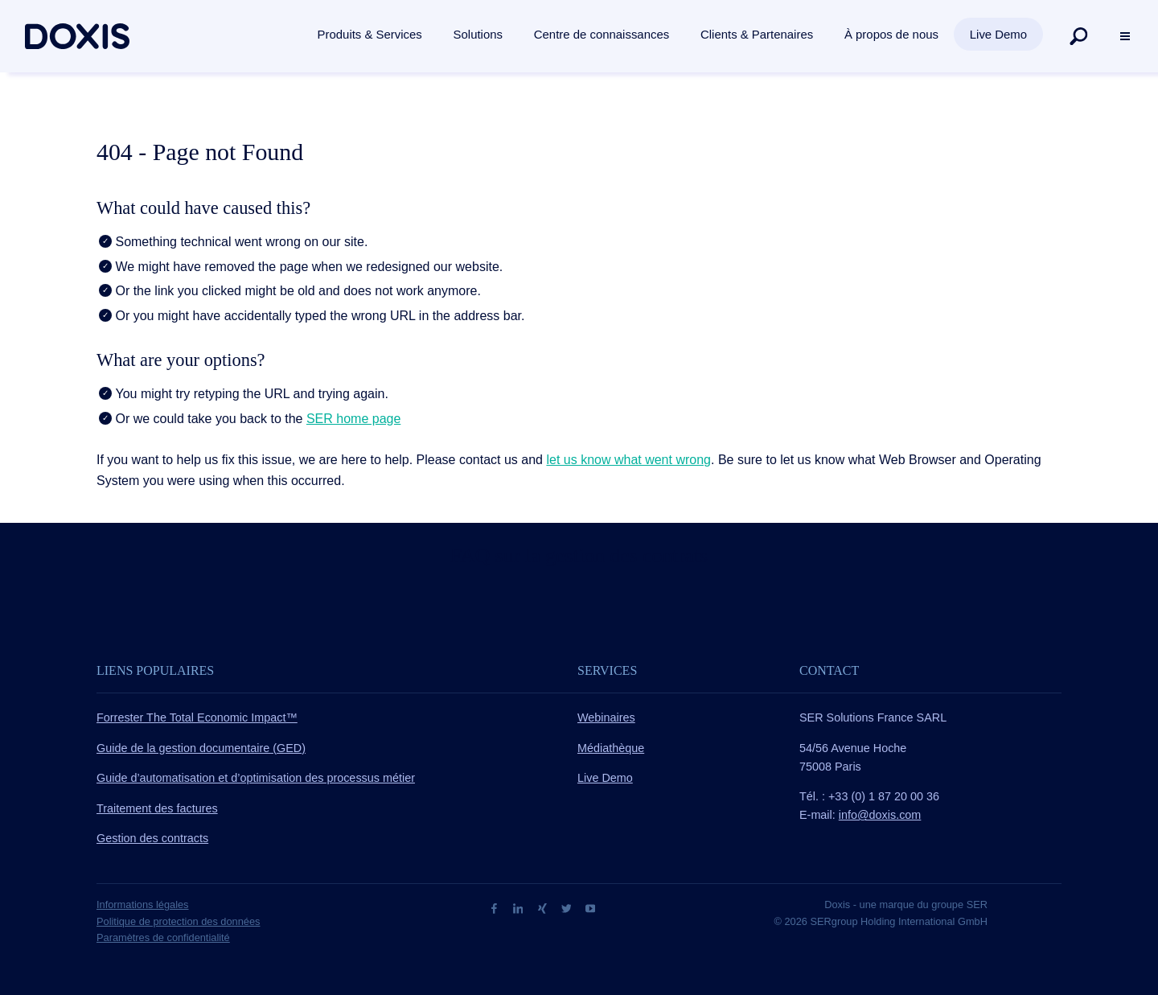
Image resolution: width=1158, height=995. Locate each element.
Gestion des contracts (152, 838)
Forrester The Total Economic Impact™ (197, 717)
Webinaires (606, 717)
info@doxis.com (880, 814)
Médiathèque (610, 748)
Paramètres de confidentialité (163, 937)
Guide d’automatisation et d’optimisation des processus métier (255, 777)
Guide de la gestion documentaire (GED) (201, 748)
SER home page (353, 419)
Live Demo (605, 777)
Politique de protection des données (178, 921)
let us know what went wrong (628, 460)
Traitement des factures (157, 808)
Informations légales (142, 904)
